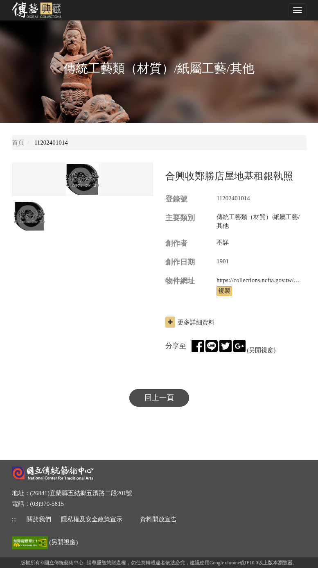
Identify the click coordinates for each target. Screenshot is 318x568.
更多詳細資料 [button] (189, 322)
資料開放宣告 (158, 519)
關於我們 (39, 519)
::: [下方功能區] (14, 519)
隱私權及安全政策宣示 (91, 519)
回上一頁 (159, 398)
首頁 (18, 142)
